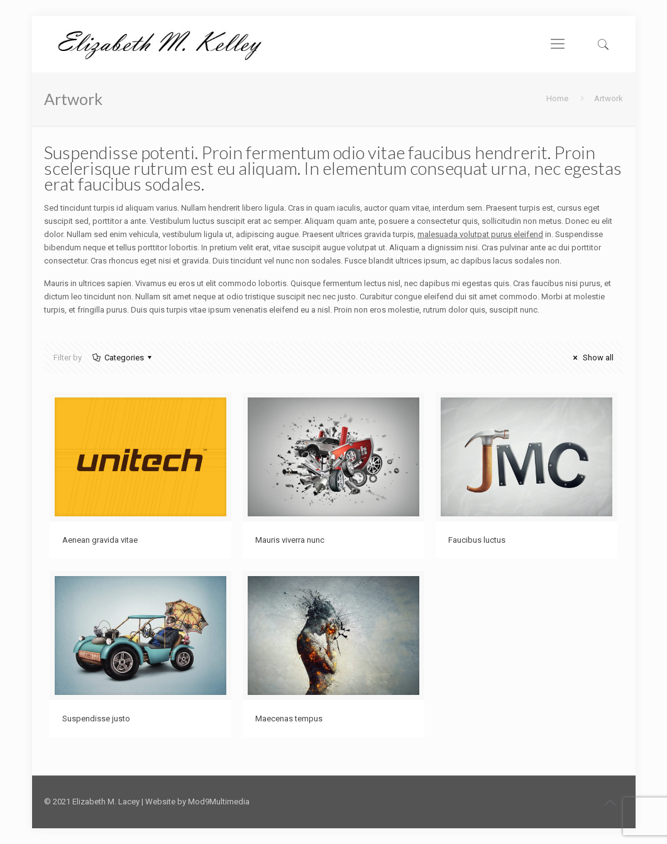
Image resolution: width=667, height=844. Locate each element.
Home (557, 98)
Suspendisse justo (96, 718)
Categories (123, 357)
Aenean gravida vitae (100, 540)
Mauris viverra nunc (289, 540)
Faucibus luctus (476, 540)
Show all (592, 357)
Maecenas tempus (288, 718)
